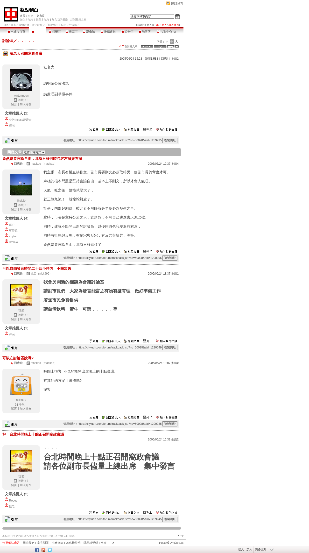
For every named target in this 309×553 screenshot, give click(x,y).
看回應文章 (128, 46)
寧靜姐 (13, 230)
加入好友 (25, 104)
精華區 (55, 31)
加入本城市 (26, 19)
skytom (13, 236)
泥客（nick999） (41, 273)
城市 (13, 24)
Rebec (13, 500)
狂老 (30, 15)
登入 (241, 549)
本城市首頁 (16, 31)
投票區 (72, 31)
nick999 (21, 400)
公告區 (127, 31)
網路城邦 (177, 3)
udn (6, 24)
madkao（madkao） (44, 163)
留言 (14, 104)
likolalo (21, 200)
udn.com (178, 542)
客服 (104, 543)
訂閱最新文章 (78, 19)
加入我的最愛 (60, 19)
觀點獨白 (29, 10)
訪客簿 (144, 31)
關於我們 (28, 543)
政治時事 (37, 24)
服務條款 (57, 543)
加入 (249, 549)
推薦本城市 (42, 19)
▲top (180, 535)
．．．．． (26, 41)
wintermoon (21, 95)
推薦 (175, 58)
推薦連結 (108, 31)
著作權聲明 (73, 543)
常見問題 (43, 543)
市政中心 (166, 31)
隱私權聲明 (91, 543)
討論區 (37, 31)
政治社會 (24, 24)
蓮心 (12, 225)
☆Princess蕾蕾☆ (20, 119)
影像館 (89, 31)
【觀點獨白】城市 (55, 24)
